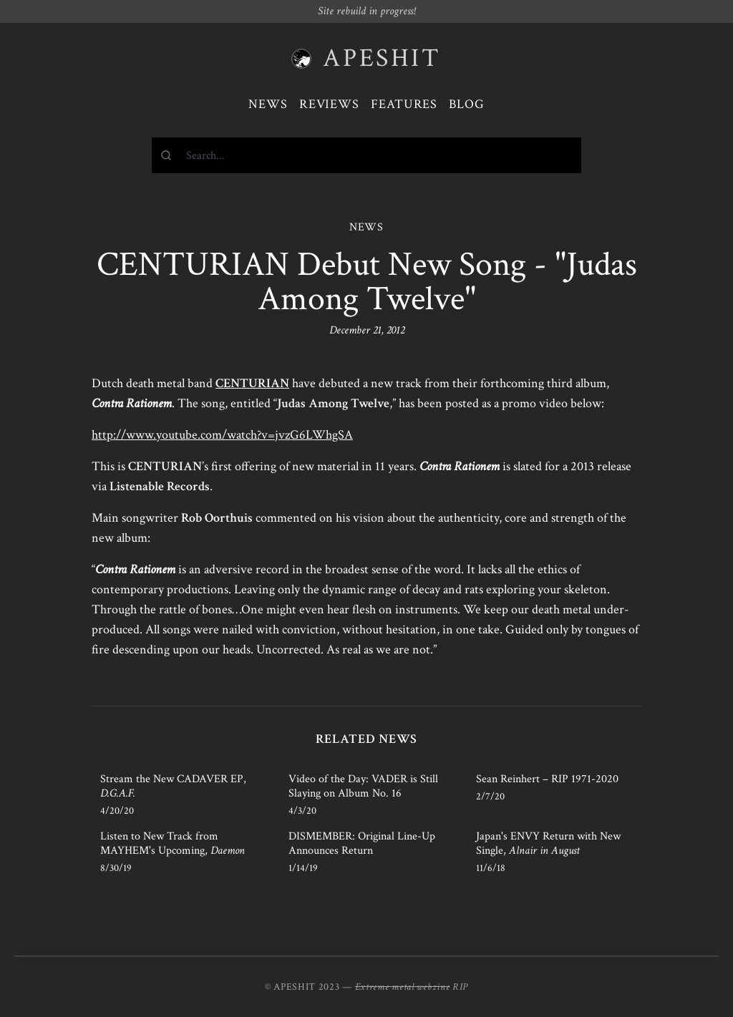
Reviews (329, 104)
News (268, 104)
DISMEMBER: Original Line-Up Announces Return (361, 843)
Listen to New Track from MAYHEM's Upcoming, (172, 843)
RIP (460, 986)
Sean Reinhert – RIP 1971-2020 (547, 779)
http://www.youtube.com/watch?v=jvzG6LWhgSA (222, 435)
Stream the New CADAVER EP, (173, 786)
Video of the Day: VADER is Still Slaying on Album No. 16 (363, 786)
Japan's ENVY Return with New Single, (548, 843)
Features (404, 104)
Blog (467, 104)
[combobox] (366, 155)
